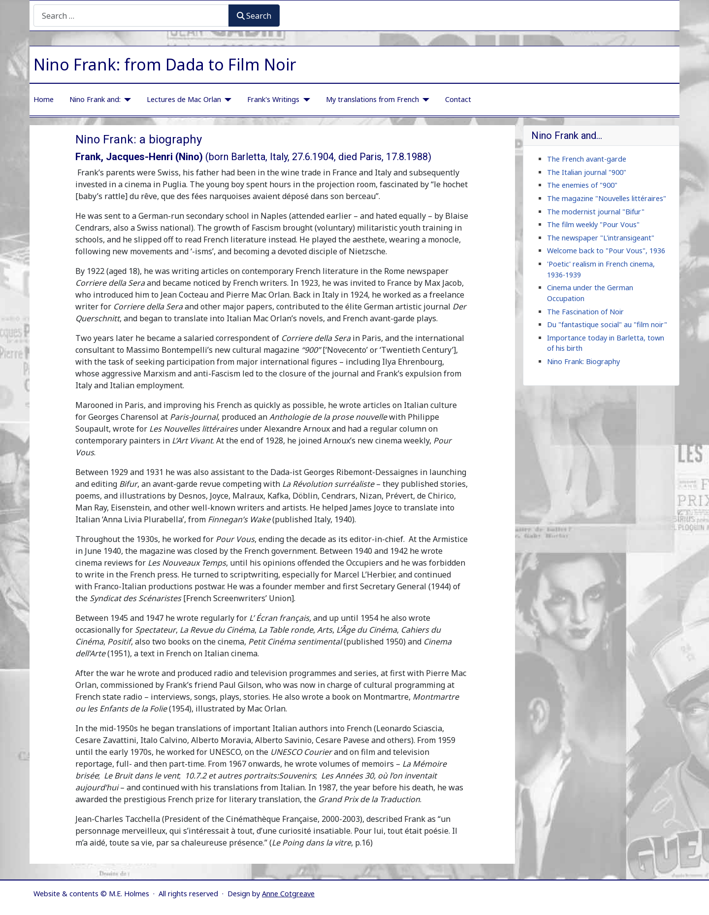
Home (43, 99)
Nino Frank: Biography (583, 361)
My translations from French (372, 99)
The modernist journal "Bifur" (596, 211)
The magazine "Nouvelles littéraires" (606, 198)
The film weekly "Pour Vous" (593, 224)
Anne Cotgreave (288, 893)
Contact (458, 99)
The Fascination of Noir (585, 311)
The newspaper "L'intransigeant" (600, 237)
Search (254, 15)
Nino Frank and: (95, 99)
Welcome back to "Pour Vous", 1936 (606, 250)
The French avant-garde (586, 159)
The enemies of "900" (582, 185)
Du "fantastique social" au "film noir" (607, 324)
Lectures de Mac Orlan (184, 99)
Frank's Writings (273, 99)
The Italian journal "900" (586, 172)
